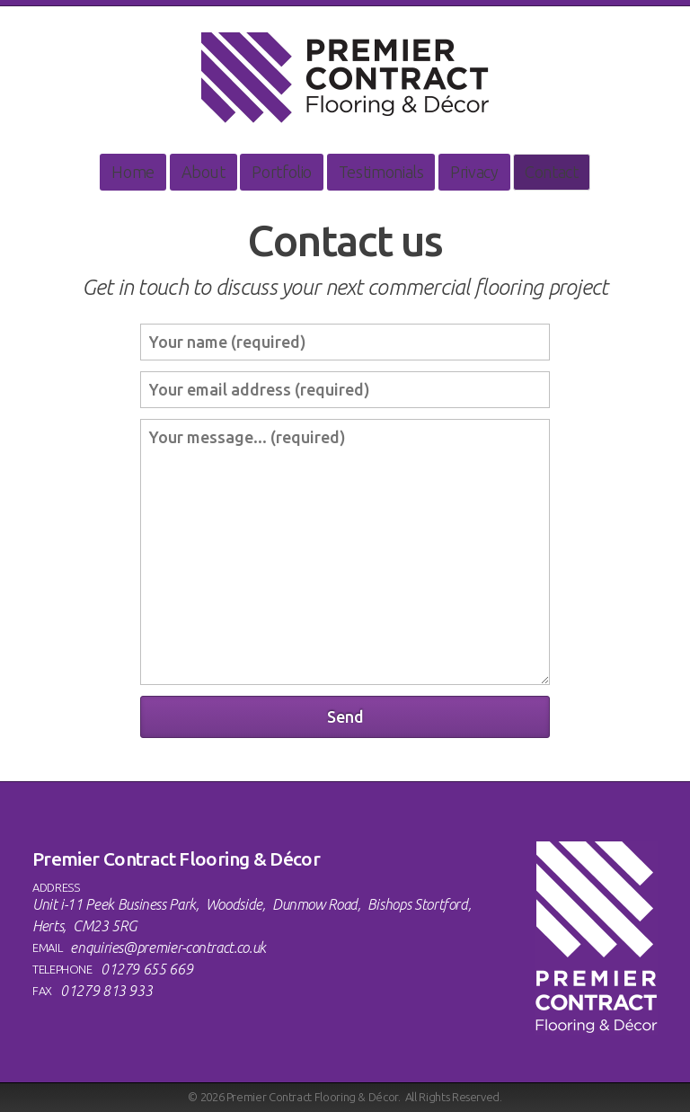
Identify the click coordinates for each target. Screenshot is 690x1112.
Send (345, 716)
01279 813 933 (106, 991)
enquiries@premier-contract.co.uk (167, 947)
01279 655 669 (146, 969)
